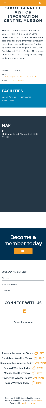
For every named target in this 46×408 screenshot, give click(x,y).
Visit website (18, 80)
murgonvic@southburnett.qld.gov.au (19, 76)
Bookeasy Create (29, 403)
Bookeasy (37, 400)
